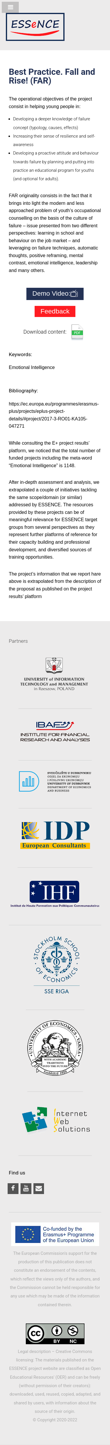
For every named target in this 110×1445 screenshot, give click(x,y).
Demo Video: (55, 294)
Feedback (55, 311)
